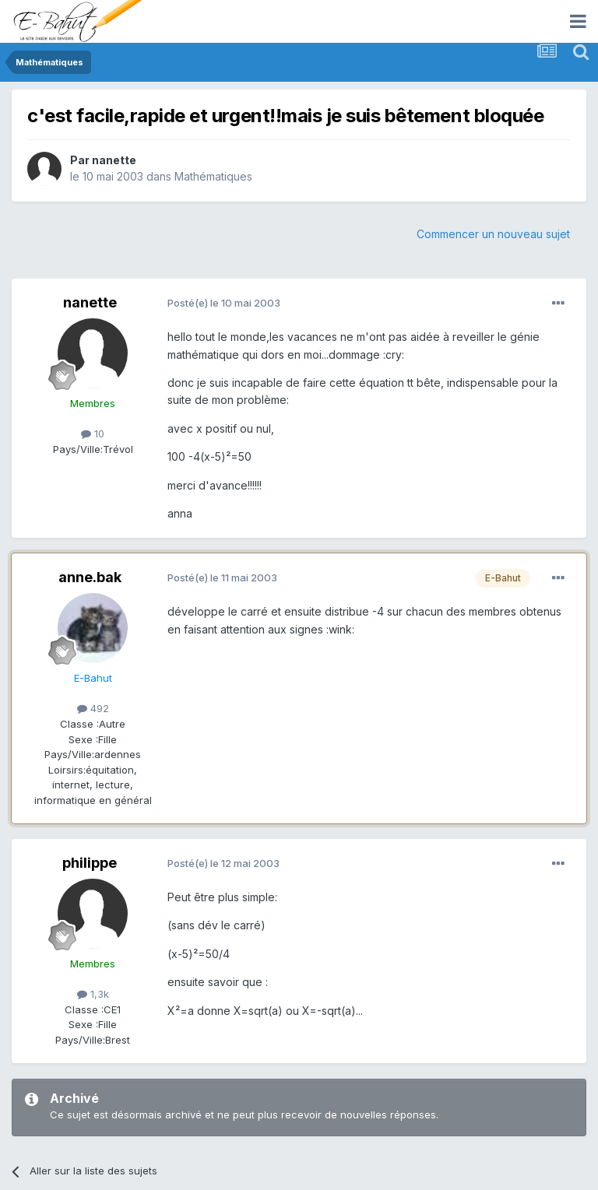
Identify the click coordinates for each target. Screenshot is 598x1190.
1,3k (93, 994)
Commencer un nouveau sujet (493, 233)
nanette (114, 160)
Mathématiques (213, 176)
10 (92, 433)
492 (93, 708)
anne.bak (89, 577)
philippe (89, 863)
